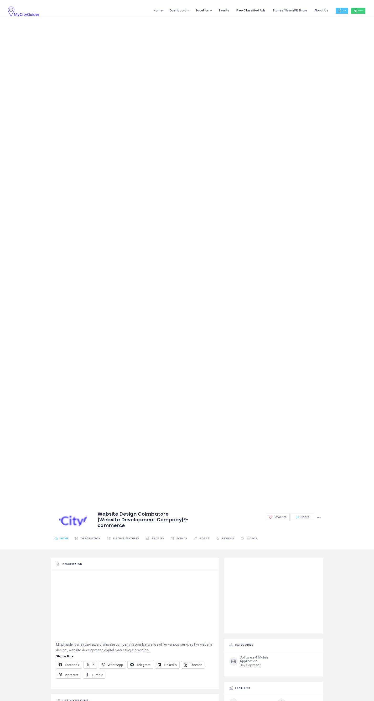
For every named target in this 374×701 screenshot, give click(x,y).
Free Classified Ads (235, 10)
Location (187, 10)
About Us (305, 10)
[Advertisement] (135, 608)
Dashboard (162, 10)
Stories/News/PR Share (274, 10)
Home (142, 10)
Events (208, 10)
